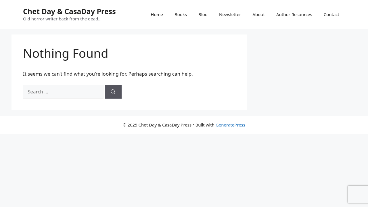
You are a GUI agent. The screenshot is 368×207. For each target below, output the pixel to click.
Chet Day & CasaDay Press (69, 11)
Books (181, 14)
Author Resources (294, 14)
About (258, 14)
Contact (331, 14)
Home (157, 14)
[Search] (113, 92)
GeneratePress (230, 125)
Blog (203, 14)
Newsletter (230, 14)
